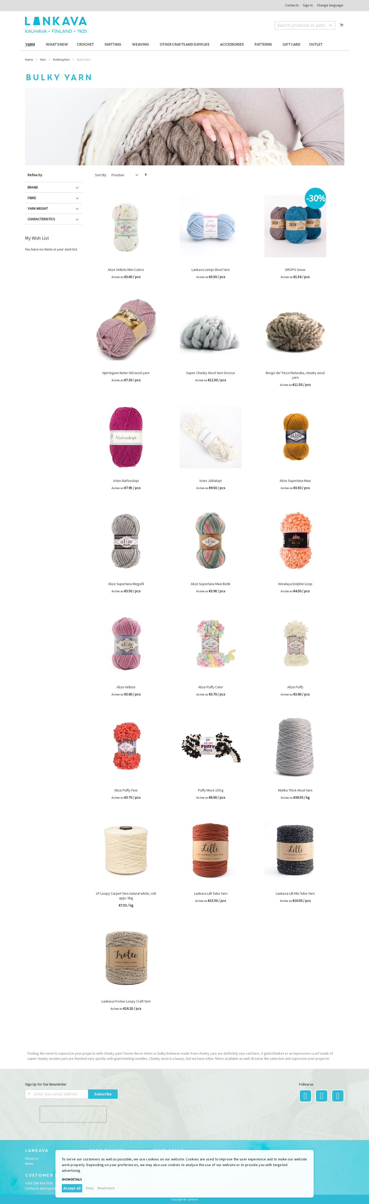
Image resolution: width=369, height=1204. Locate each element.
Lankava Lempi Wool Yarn (211, 269)
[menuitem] (31, 44)
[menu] (184, 44)
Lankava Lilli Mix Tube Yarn (295, 893)
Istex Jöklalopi (211, 480)
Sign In (308, 5)
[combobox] (305, 25)
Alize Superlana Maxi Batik (210, 583)
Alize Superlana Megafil (126, 583)
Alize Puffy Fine (126, 790)
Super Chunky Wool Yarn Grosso (210, 372)
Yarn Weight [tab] (38, 208)
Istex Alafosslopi (126, 480)
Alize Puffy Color (210, 687)
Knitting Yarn (61, 59)
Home (29, 59)
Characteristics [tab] (41, 219)
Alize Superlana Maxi (295, 480)
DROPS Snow (295, 269)
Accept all (72, 1188)
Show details (72, 1179)
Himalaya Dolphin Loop (295, 583)
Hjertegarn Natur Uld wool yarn (125, 372)
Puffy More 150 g (211, 790)
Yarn (43, 59)
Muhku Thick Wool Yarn (295, 790)
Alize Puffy (295, 687)
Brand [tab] (33, 187)
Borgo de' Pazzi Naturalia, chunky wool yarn (295, 375)
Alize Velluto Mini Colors (126, 269)
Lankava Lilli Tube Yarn (210, 893)
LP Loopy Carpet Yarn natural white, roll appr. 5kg (126, 895)
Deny (90, 1188)
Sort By (100, 175)
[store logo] (56, 25)
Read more (106, 1188)
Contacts (292, 5)
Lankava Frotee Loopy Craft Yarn (126, 1001)
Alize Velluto (126, 687)
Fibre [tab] (32, 198)
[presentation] (73, 1114)
